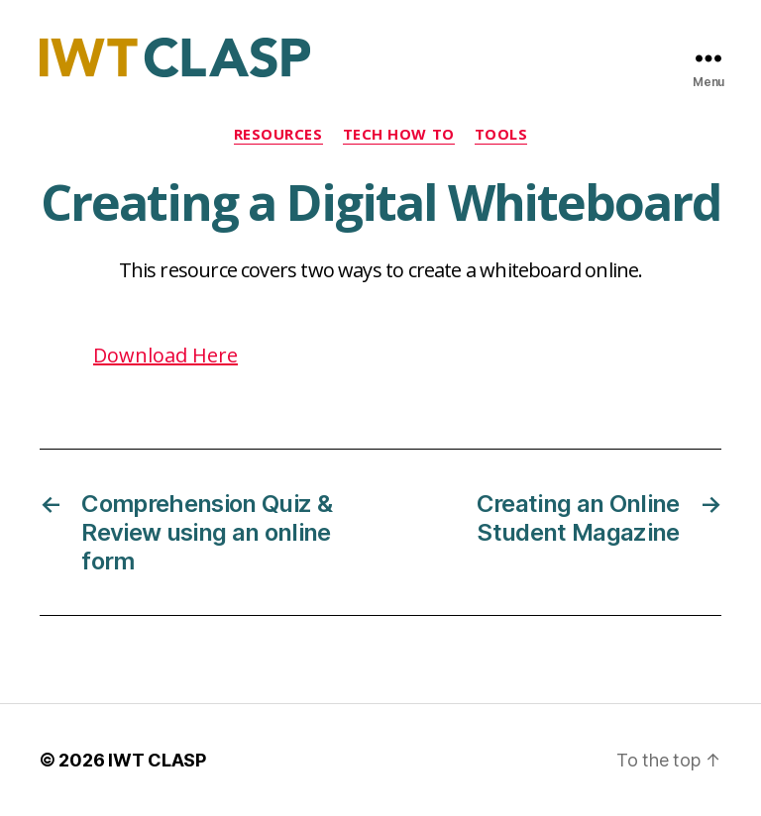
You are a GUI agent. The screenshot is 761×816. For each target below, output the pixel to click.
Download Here (165, 355)
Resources (278, 134)
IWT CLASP (157, 760)
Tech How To (399, 134)
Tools (501, 134)
